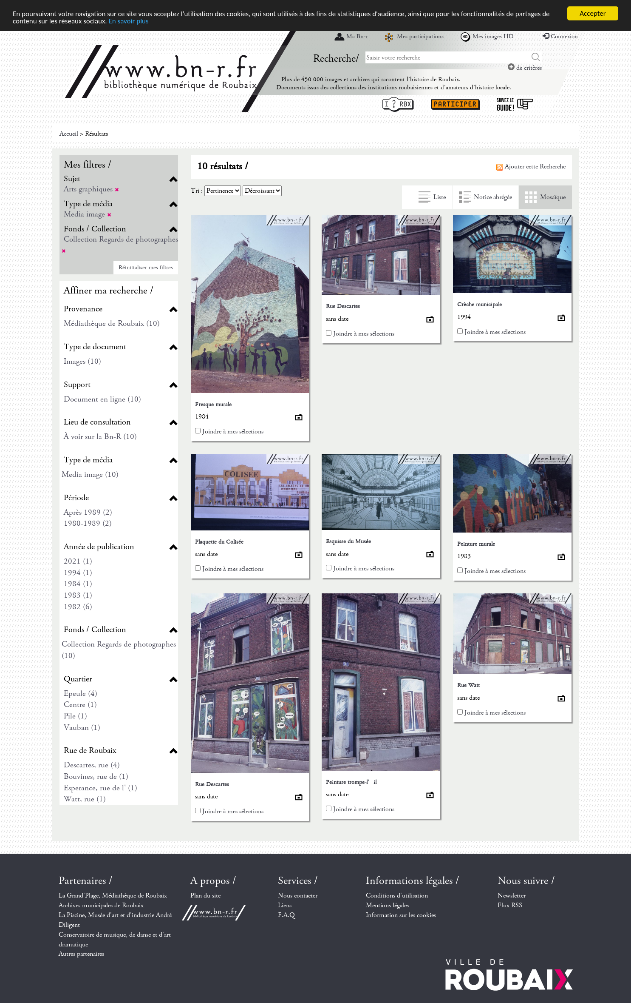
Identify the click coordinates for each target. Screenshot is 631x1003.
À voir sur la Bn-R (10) (100, 436)
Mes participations (420, 36)
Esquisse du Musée (348, 541)
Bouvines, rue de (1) (96, 776)
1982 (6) (78, 606)
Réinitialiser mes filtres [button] (146, 267)
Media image (87, 214)
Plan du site (205, 895)
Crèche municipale (479, 304)
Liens (284, 905)
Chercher (536, 57)
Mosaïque (553, 197)
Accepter (593, 13)
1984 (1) (78, 583)
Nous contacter (297, 895)
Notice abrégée (493, 197)
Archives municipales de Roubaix (101, 905)
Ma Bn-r (357, 36)
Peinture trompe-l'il (351, 782)
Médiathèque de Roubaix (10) (112, 323)
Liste (439, 197)
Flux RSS (510, 905)
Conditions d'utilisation (397, 895)
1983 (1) (78, 595)
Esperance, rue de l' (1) (100, 788)
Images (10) (82, 361)
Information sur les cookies (401, 915)
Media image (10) (90, 474)
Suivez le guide (515, 104)
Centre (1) (80, 704)
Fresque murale (213, 404)
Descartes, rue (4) (92, 765)
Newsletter (512, 895)
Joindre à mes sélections (232, 431)
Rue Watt (468, 685)
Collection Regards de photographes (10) (119, 650)
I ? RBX (398, 104)
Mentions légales (387, 905)
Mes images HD (493, 36)
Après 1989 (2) (88, 512)
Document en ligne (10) (102, 399)
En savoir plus (129, 21)
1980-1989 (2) (88, 523)
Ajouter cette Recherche (531, 166)
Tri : (197, 190)
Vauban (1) (82, 727)
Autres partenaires (81, 953)
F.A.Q (286, 915)
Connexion (560, 36)
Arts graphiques (91, 189)
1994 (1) (78, 572)
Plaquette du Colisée (219, 542)
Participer (455, 104)
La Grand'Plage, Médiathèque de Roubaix (113, 895)
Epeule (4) (80, 693)
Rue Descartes (343, 306)
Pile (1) (75, 716)
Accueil (68, 133)
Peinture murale (476, 544)
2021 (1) (78, 561)
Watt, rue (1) (85, 799)
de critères (525, 67)
